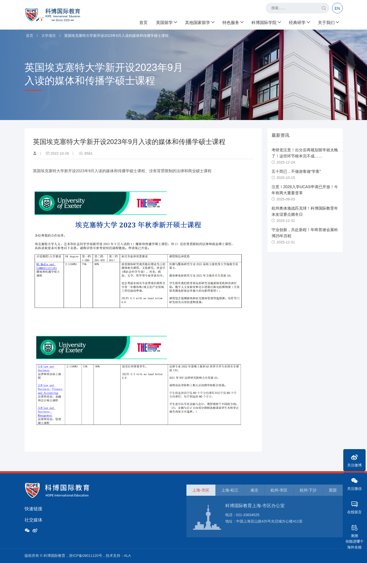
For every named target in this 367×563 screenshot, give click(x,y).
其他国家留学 (199, 22)
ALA (127, 556)
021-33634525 (248, 515)
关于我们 (328, 22)
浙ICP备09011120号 (85, 556)
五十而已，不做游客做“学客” (296, 171)
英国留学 (166, 22)
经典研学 (299, 22)
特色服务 (232, 22)
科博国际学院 (265, 22)
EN (337, 8)
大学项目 (48, 35)
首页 (143, 22)
